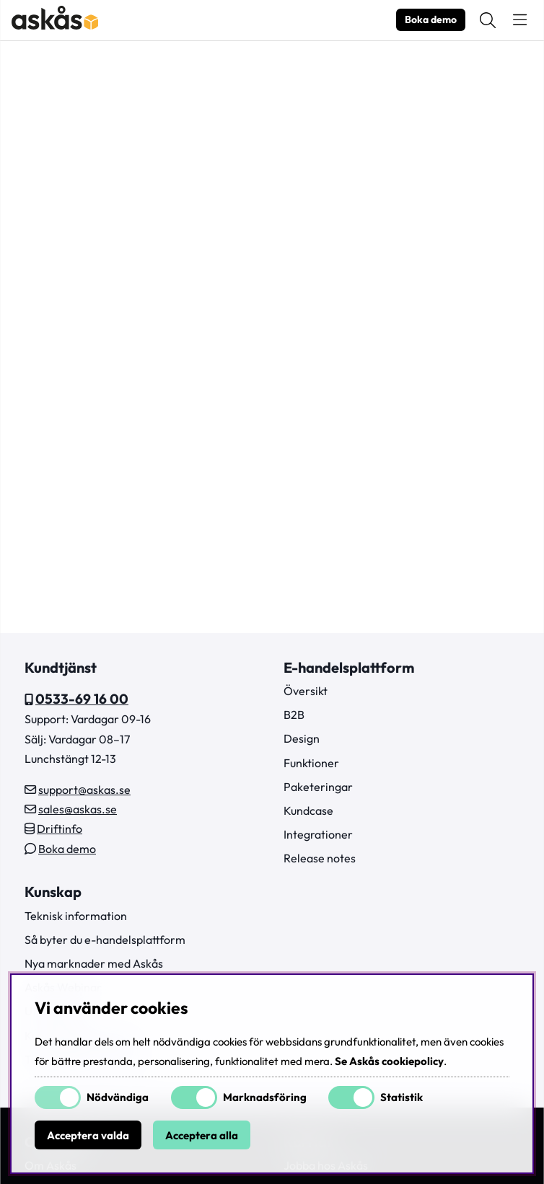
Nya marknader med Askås (94, 963)
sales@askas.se (77, 809)
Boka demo (431, 19)
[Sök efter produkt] (487, 20)
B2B (294, 714)
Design (302, 738)
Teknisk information (76, 916)
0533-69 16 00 (81, 698)
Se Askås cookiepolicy (389, 1061)
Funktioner (311, 763)
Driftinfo (59, 828)
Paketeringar (318, 786)
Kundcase (308, 810)
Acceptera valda (88, 1135)
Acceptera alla (201, 1135)
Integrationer (318, 834)
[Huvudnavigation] (519, 20)
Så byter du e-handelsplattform (105, 939)
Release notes (320, 858)
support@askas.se (84, 789)
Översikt (306, 691)
